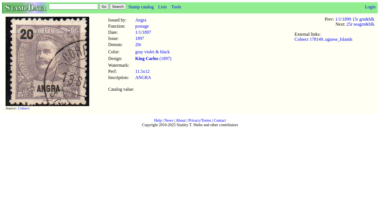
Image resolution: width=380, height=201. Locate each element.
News (168, 120)
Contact (220, 120)
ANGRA (143, 77)
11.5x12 (142, 71)
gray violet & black (152, 51)
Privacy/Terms (199, 120)
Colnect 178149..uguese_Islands (324, 39)
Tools (176, 6)
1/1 (138, 32)
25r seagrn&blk (360, 24)
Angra (140, 20)
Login (370, 6)
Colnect (23, 108)
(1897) (153, 58)
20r (138, 44)
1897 (146, 32)
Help (158, 120)
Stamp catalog (141, 6)
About (181, 120)
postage (142, 26)
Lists (162, 6)
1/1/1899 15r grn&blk (354, 19)
